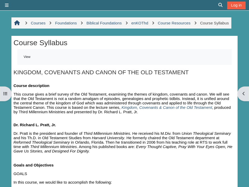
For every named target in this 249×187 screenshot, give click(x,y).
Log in (236, 5)
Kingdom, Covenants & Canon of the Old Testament (167, 107)
